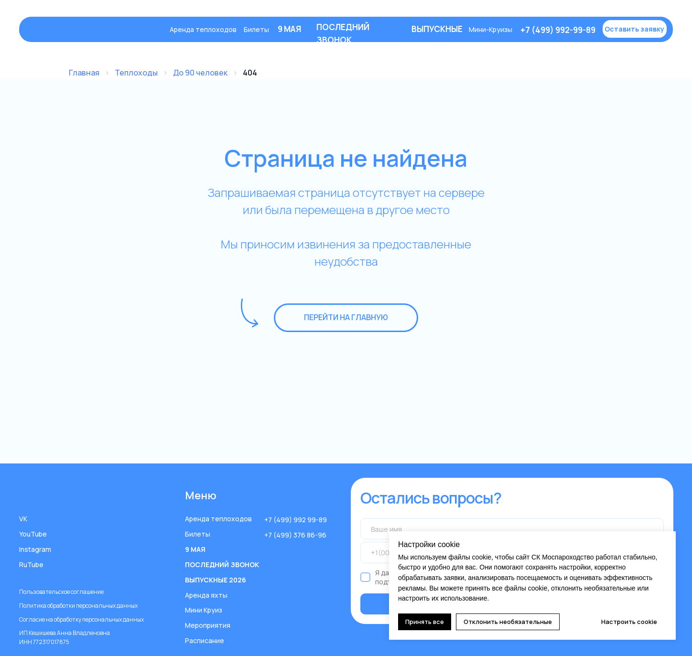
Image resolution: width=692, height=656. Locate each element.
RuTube (31, 564)
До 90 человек (200, 72)
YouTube (33, 533)
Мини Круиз (203, 609)
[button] (635, 29)
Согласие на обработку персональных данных (81, 619)
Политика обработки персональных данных (78, 606)
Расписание (204, 640)
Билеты (256, 29)
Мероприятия (207, 625)
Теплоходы (136, 72)
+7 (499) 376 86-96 (295, 534)
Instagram (35, 549)
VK (23, 518)
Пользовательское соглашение (61, 592)
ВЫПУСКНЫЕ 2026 (215, 579)
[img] (95, 29)
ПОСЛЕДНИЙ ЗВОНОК (222, 564)
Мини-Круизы (490, 29)
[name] (512, 528)
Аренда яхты (206, 595)
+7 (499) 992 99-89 (295, 519)
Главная (84, 72)
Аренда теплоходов (203, 29)
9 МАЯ (195, 549)
